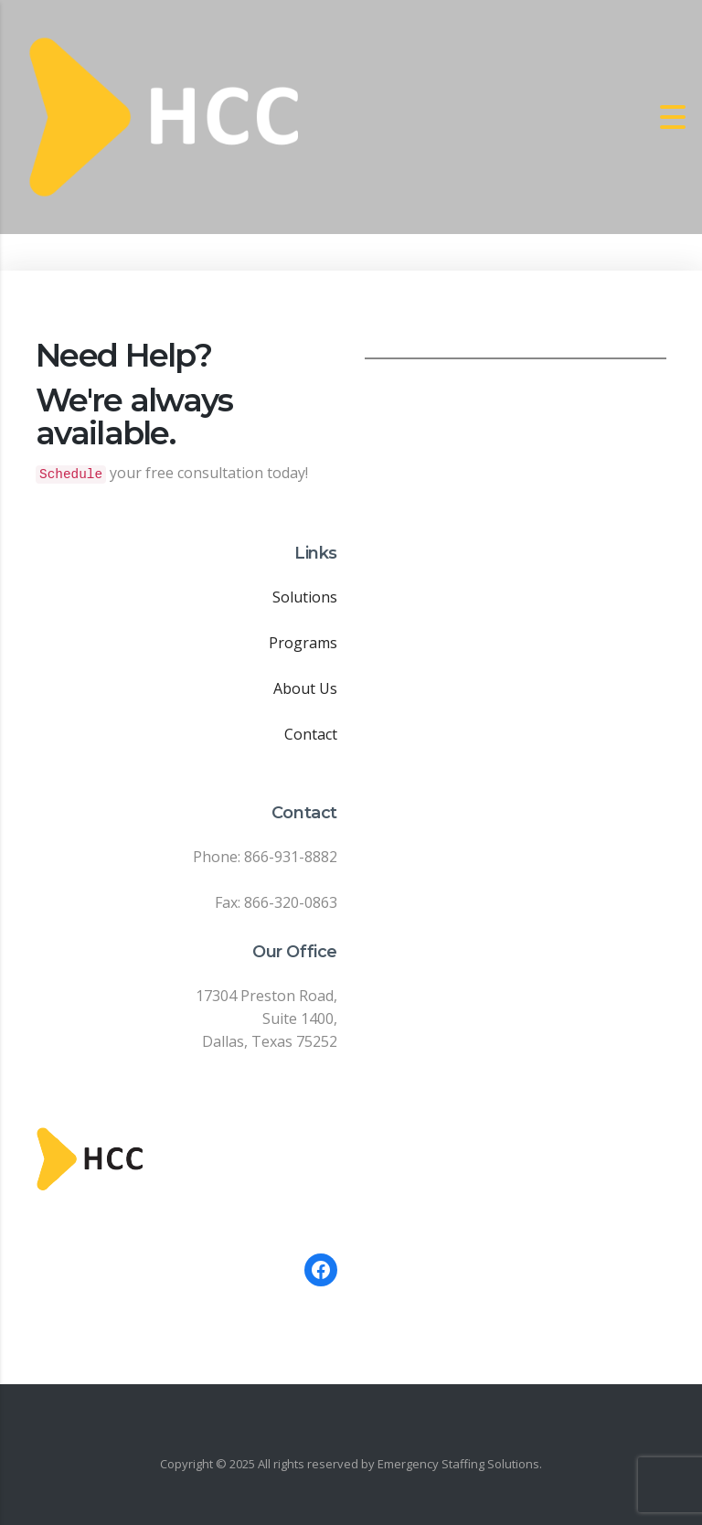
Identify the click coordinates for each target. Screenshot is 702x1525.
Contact (310, 734)
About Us (305, 688)
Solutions (304, 597)
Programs (303, 643)
